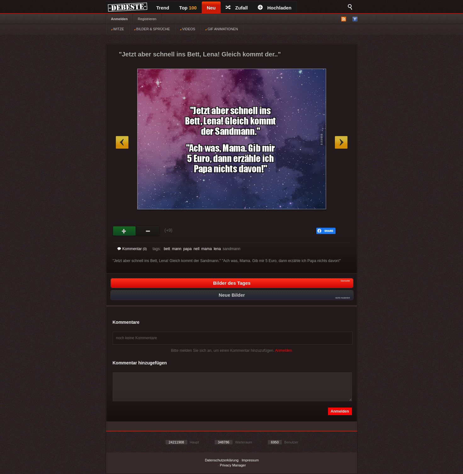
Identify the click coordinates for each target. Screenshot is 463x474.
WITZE (117, 29)
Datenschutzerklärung (222, 460)
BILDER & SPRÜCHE (152, 29)
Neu (211, 7)
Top (188, 7)
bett (167, 249)
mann (176, 249)
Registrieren (147, 19)
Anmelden (119, 19)
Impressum (250, 460)
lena (217, 249)
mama (206, 249)
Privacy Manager (233, 465)
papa (187, 249)
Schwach (148, 231)
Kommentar (132, 249)
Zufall (237, 7)
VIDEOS (187, 29)
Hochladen (274, 7)
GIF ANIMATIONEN (221, 29)
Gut (124, 231)
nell (197, 249)
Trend (162, 7)
